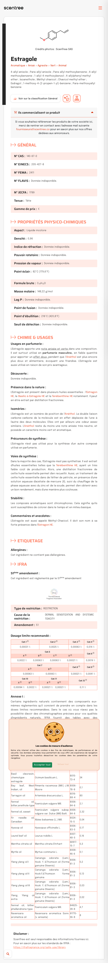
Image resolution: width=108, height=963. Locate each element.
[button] (42, 765)
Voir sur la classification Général (35, 98)
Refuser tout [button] (63, 764)
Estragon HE (45, 525)
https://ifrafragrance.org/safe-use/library (39, 947)
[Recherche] (13, 954)
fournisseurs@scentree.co (33, 129)
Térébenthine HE (62, 396)
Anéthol (71, 357)
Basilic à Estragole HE (31, 396)
